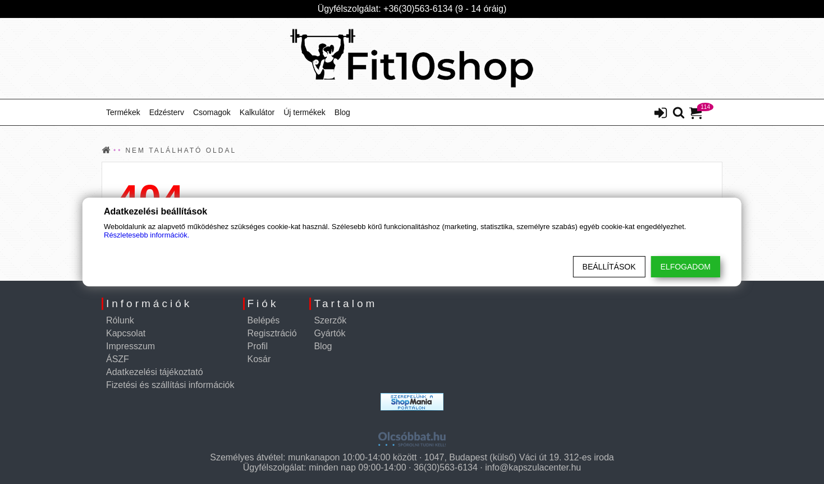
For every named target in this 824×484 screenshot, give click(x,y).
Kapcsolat (125, 333)
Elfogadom (686, 266)
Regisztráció (272, 333)
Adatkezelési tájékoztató (154, 372)
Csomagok (212, 112)
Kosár (259, 359)
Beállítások (609, 266)
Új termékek (304, 112)
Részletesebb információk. (146, 235)
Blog (342, 112)
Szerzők (330, 320)
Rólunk (120, 320)
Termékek (123, 112)
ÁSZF (117, 359)
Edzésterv (166, 112)
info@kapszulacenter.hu (533, 467)
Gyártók (329, 333)
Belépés (264, 320)
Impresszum (130, 346)
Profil (258, 346)
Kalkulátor (257, 112)
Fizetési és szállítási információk (170, 385)
